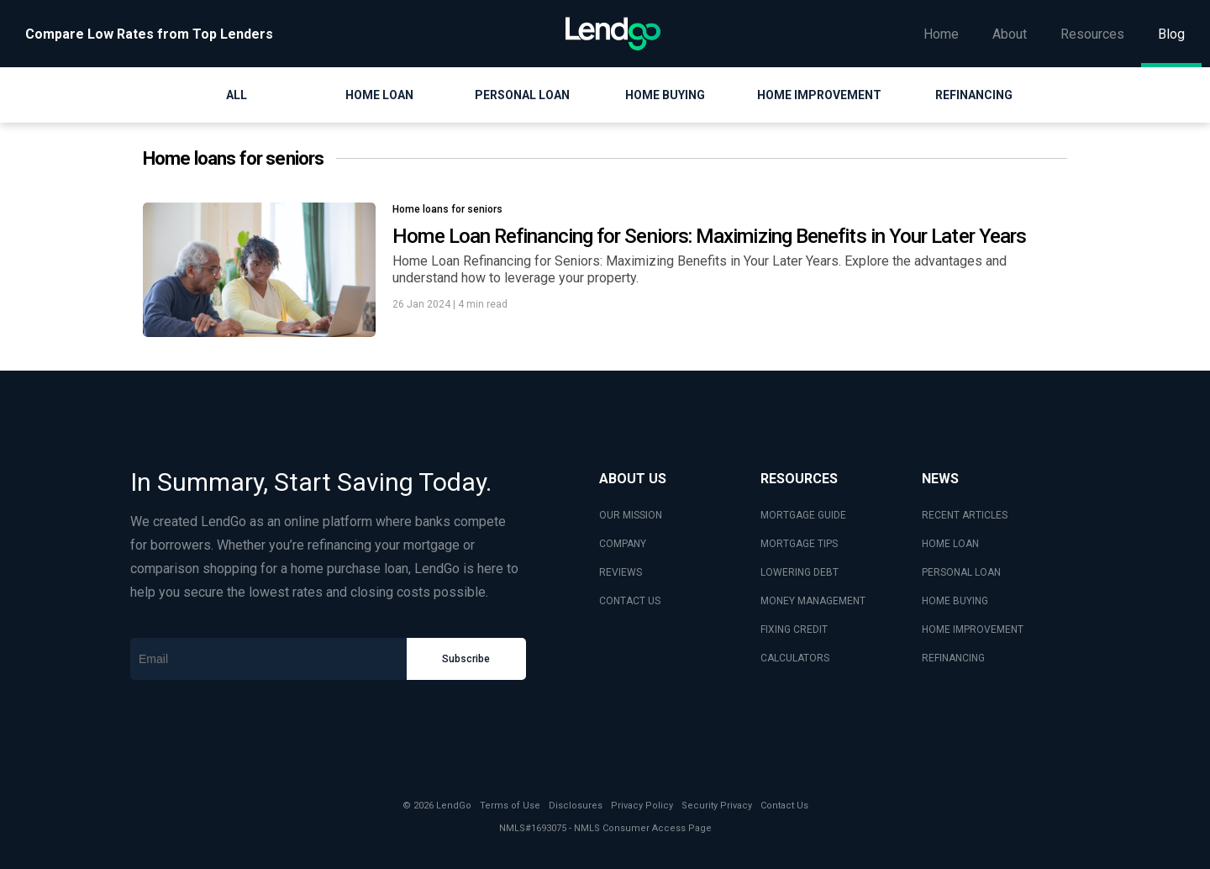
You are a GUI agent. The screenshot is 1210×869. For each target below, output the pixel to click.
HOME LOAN (950, 544)
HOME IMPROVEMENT (972, 629)
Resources (1092, 34)
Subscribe (466, 659)
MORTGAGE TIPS (799, 544)
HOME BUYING (955, 601)
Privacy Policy (642, 805)
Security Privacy (716, 805)
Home (941, 34)
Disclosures (575, 805)
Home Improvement (819, 95)
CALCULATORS (794, 658)
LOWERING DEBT (799, 572)
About (1009, 34)
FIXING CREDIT (794, 629)
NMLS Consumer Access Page (643, 828)
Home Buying (665, 95)
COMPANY (622, 544)
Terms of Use (510, 805)
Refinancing (974, 95)
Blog (1171, 34)
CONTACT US (629, 601)
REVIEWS (620, 572)
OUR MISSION (630, 515)
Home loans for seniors (447, 209)
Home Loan (379, 95)
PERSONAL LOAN (961, 572)
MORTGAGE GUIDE (803, 515)
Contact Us (784, 805)
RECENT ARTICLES (964, 515)
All (236, 95)
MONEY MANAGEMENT (812, 601)
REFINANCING (953, 658)
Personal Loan (522, 95)
